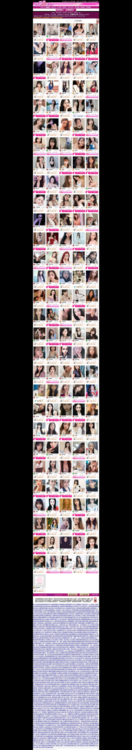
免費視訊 (43, 36)
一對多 (83, 112)
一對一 (83, 169)
